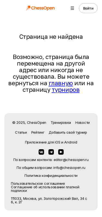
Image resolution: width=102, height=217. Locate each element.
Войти (88, 8)
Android (70, 142)
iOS (57, 142)
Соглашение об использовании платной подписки (45, 188)
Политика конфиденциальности (51, 175)
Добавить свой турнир (68, 132)
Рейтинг (38, 132)
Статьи (21, 132)
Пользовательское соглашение (38, 183)
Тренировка (61, 122)
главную (61, 83)
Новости (82, 122)
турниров (65, 89)
